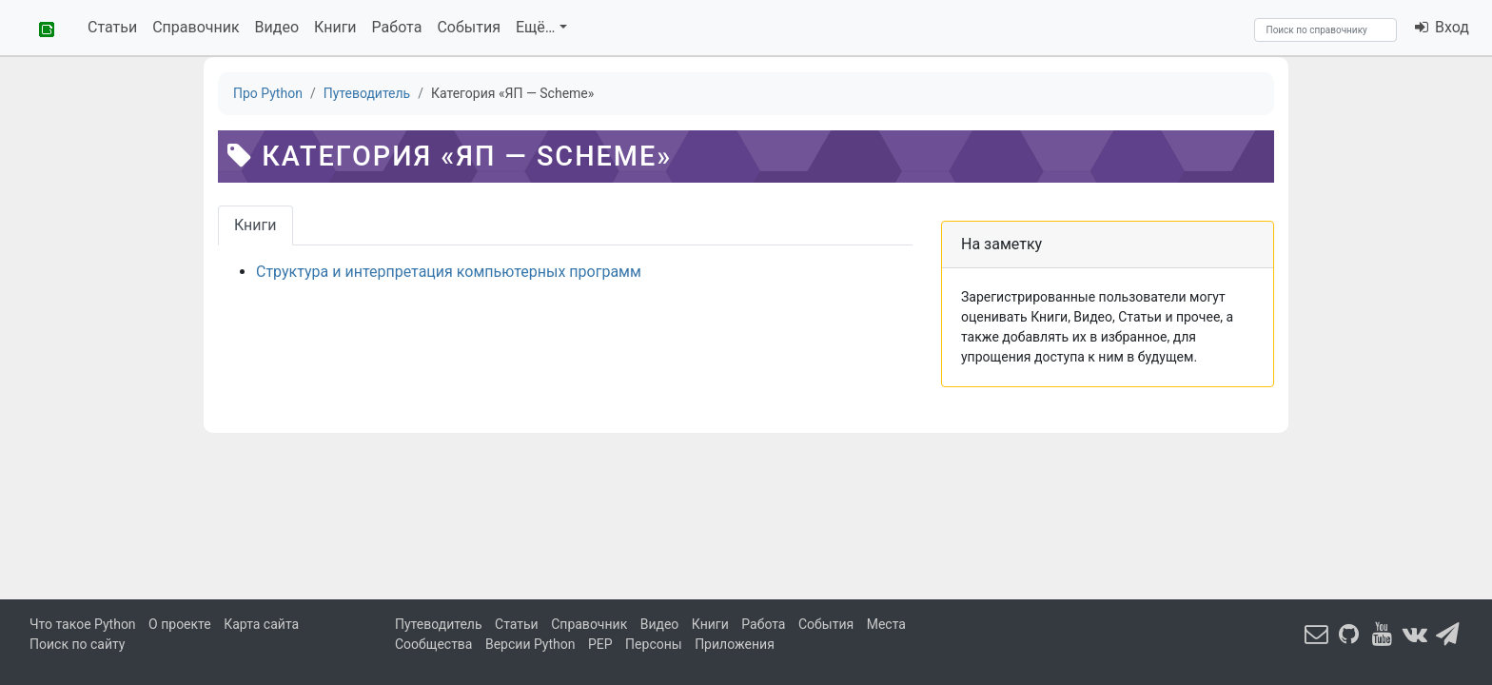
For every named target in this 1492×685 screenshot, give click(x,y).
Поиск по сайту (77, 644)
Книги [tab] (255, 225)
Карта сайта (261, 624)
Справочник (195, 27)
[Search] (1325, 30)
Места (886, 624)
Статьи (112, 27)
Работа (397, 27)
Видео (277, 27)
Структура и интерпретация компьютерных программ (448, 272)
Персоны (653, 644)
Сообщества (433, 644)
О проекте (179, 624)
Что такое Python (82, 624)
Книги (335, 27)
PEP (600, 644)
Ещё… (536, 27)
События (469, 27)
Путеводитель (438, 624)
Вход (1441, 27)
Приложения (735, 644)
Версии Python (530, 644)
